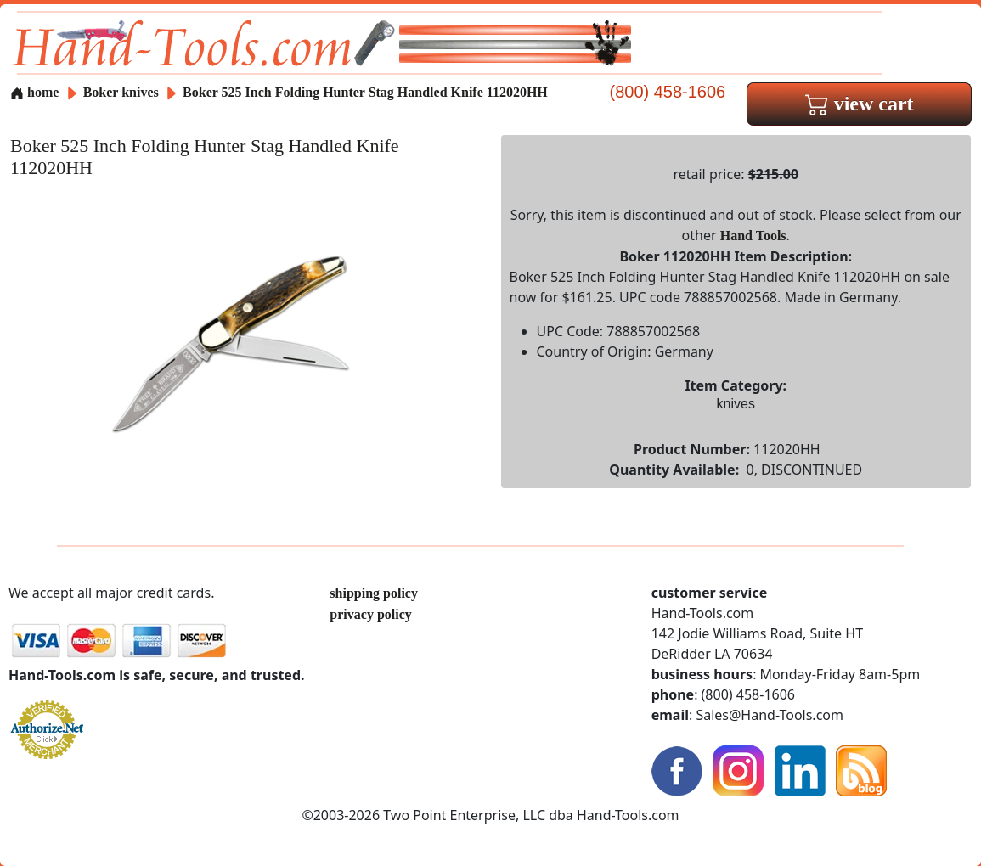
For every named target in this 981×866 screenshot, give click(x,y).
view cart (859, 103)
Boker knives (121, 92)
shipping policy (374, 593)
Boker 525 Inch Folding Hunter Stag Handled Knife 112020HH (365, 92)
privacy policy (370, 614)
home (34, 92)
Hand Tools (753, 235)
